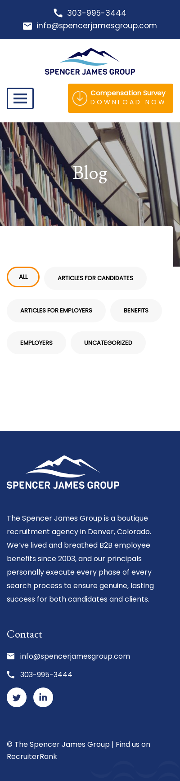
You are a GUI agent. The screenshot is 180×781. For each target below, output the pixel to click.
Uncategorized (108, 343)
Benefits (136, 310)
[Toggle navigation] (20, 98)
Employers (36, 343)
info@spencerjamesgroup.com (96, 25)
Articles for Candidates (95, 278)
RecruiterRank (32, 756)
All (23, 276)
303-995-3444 (96, 13)
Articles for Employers (56, 310)
